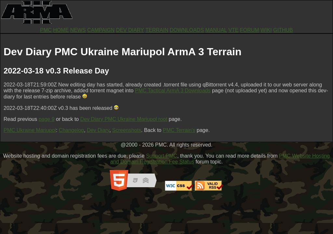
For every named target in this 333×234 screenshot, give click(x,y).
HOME (61, 30)
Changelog (71, 130)
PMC (46, 30)
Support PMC (161, 156)
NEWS (78, 30)
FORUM (249, 30)
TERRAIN (156, 30)
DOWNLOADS (187, 30)
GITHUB (283, 30)
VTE (233, 30)
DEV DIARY (130, 30)
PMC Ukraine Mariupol (30, 130)
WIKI (266, 30)
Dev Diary (98, 130)
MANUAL (216, 30)
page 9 (47, 119)
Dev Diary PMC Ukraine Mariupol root (123, 119)
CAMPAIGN (100, 30)
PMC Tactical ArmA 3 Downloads (173, 90)
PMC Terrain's (179, 130)
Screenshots (126, 130)
